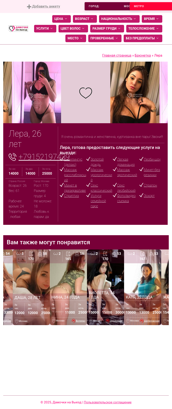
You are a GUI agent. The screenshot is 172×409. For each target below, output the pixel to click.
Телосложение (144, 28)
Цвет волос (73, 28)
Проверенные (104, 38)
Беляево (80, 321)
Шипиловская (151, 321)
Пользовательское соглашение (108, 402)
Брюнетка (143, 55)
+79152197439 (44, 156)
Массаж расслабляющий (75, 175)
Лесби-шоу (152, 159)
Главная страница (116, 55)
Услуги (45, 28)
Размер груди (107, 28)
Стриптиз (71, 196)
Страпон (150, 185)
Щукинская (116, 321)
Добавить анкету (43, 6)
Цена (61, 19)
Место (76, 38)
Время (152, 19)
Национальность (119, 19)
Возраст (85, 19)
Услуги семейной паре (98, 201)
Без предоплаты (143, 38)
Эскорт (149, 196)
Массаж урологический (101, 175)
